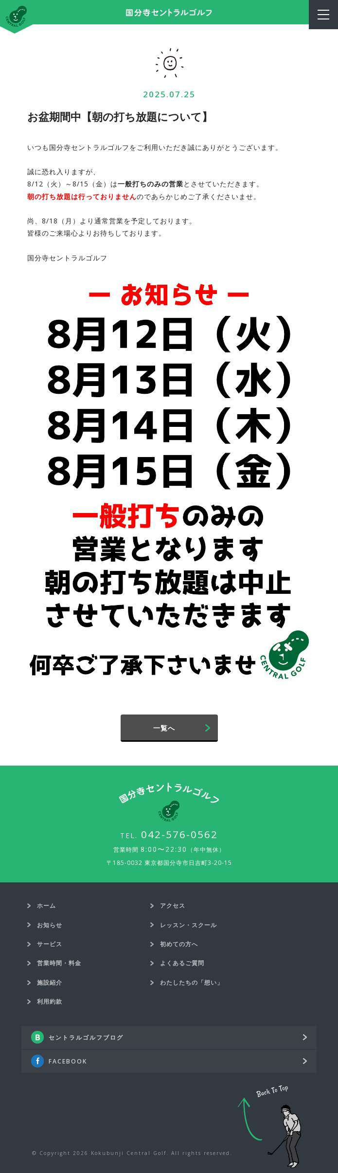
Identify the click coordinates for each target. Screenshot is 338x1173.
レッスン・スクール (188, 925)
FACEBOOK (68, 1061)
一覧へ (164, 728)
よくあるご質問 (182, 963)
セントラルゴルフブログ (86, 1037)
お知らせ (49, 925)
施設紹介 (49, 982)
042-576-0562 (179, 834)
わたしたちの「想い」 (191, 982)
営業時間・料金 (59, 963)
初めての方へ (179, 944)
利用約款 (49, 1001)
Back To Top (269, 1126)
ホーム (46, 905)
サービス (49, 944)
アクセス (172, 905)
